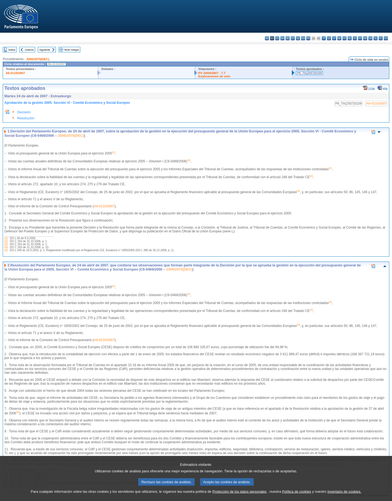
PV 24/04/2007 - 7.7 (212, 73)
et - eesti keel (293, 38)
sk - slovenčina (370, 38)
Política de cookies (296, 497)
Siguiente (44, 49)
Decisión (23, 112)
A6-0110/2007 (15, 73)
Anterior (29, 49)
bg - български (267, 38)
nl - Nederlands (350, 38)
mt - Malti (344, 38)
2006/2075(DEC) (37, 59)
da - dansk (282, 38)
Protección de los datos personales (239, 497)
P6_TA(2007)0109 (309, 73)
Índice (12, 49)
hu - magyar (339, 38)
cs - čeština (277, 38)
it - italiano (324, 38)
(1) (6, 238)
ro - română (365, 38)
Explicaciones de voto (214, 76)
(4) (6, 247)
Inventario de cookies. (344, 497)
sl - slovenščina (375, 38)
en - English (303, 38)
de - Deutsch (288, 38)
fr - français (308, 38)
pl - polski (355, 38)
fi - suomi (381, 38)
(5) (6, 250)
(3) (6, 244)
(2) (6, 241)
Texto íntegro (71, 49)
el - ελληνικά (298, 38)
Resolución (25, 118)
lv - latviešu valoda (329, 38)
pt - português (360, 38)
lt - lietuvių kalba (334, 38)
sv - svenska (386, 38)
